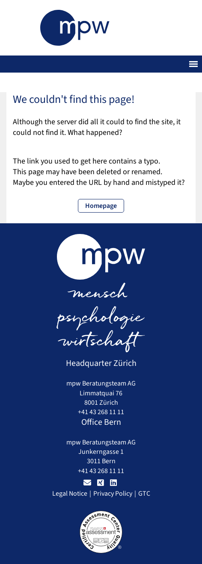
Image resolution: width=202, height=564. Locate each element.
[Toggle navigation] (193, 64)
